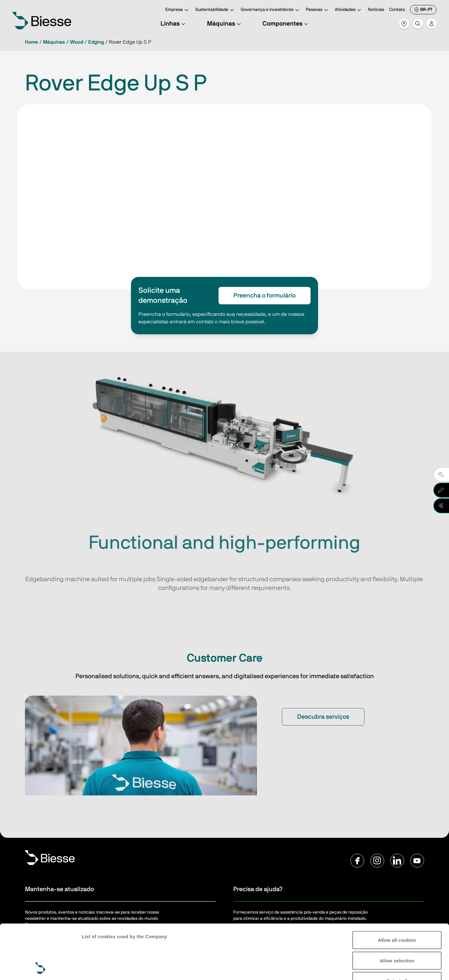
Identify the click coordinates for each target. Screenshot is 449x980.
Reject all (397, 929)
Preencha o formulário (265, 295)
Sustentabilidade (215, 10)
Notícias (376, 9)
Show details (96, 967)
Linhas (174, 24)
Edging (96, 42)
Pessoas (318, 10)
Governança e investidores (271, 10)
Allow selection (397, 909)
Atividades (349, 10)
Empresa (177, 10)
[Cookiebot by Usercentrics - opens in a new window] (40, 968)
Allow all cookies (397, 888)
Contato (397, 9)
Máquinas (225, 24)
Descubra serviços (323, 717)
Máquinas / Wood (63, 42)
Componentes (286, 24)
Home (31, 42)
